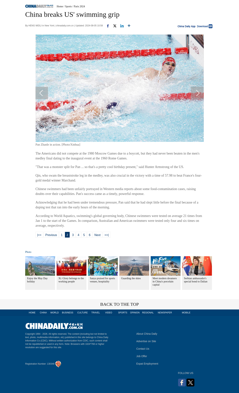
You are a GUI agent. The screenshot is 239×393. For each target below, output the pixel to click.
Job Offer (141, 356)
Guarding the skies (131, 278)
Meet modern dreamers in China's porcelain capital (165, 281)
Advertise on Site (146, 341)
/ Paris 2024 (78, 6)
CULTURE (82, 312)
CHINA (43, 312)
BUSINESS (67, 312)
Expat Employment (147, 363)
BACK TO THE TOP (119, 304)
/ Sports (68, 6)
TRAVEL (95, 312)
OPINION (135, 312)
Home (60, 6)
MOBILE (186, 312)
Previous (51, 235)
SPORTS (122, 312)
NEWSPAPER (165, 312)
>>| (106, 235)
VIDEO (108, 312)
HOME (32, 312)
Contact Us (142, 348)
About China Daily (146, 333)
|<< (39, 235)
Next (97, 235)
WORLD (54, 312)
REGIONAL (148, 312)
